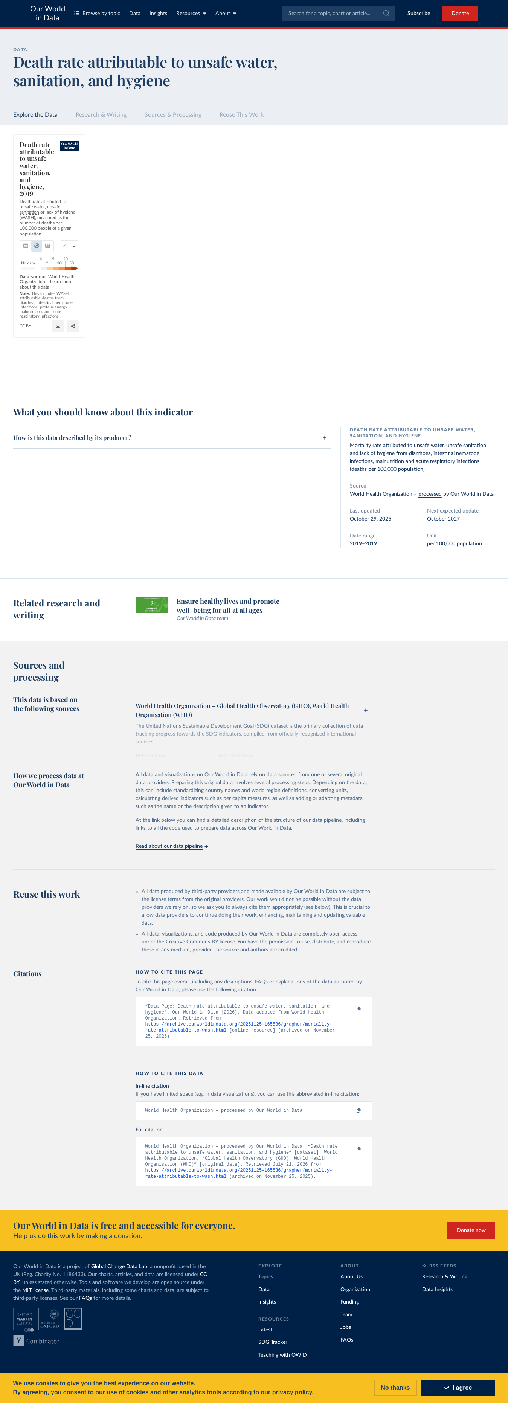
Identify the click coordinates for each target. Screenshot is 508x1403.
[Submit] (386, 13)
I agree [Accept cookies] (458, 1388)
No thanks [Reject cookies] (395, 1388)
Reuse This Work (242, 115)
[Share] (347, 378)
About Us (351, 1281)
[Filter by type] (435, 195)
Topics (265, 1281)
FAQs (85, 1303)
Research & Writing (101, 115)
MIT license (35, 1295)
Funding (349, 1307)
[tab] (36, 181)
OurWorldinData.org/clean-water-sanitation (309, 367)
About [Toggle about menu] (225, 13)
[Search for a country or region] (435, 159)
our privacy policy (286, 1392)
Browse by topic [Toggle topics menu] (97, 13)
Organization (355, 1294)
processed (430, 494)
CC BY (361, 367)
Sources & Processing (173, 115)
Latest (265, 1334)
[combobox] (338, 13)
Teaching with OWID (282, 1360)
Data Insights (437, 1294)
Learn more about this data (140, 367)
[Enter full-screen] (362, 378)
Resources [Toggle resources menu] (191, 13)
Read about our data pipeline (172, 846)
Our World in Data (47, 13)
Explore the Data (35, 115)
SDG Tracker (272, 1347)
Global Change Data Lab (119, 1271)
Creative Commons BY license (200, 942)
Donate (460, 13)
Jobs (345, 1332)
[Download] (332, 378)
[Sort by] (427, 177)
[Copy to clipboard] (351, 1009)
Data (134, 13)
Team (346, 1319)
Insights (158, 13)
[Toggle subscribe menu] (418, 13)
